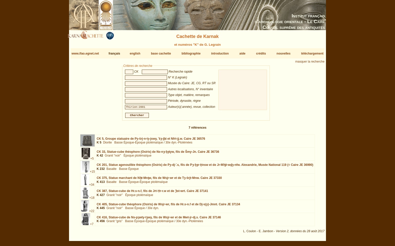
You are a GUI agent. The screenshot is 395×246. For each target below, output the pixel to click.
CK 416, (159, 219)
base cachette (161, 53)
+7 (92, 226)
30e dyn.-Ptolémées (179, 144)
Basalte (111, 171)
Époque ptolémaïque (137, 157)
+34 (91, 186)
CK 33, (158, 154)
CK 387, (152, 193)
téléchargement (312, 53)
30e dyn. (153, 210)
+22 (91, 213)
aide (242, 53)
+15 (92, 173)
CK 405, (168, 206)
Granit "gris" (114, 223)
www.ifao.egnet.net (85, 53)
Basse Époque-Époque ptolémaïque (138, 144)
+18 (91, 200)
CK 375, (159, 180)
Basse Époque (129, 171)
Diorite (107, 144)
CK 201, (205, 167)
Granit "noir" (113, 157)
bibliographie (191, 53)
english (135, 53)
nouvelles (283, 53)
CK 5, (151, 140)
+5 (92, 160)
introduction (220, 53)
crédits (261, 53)
